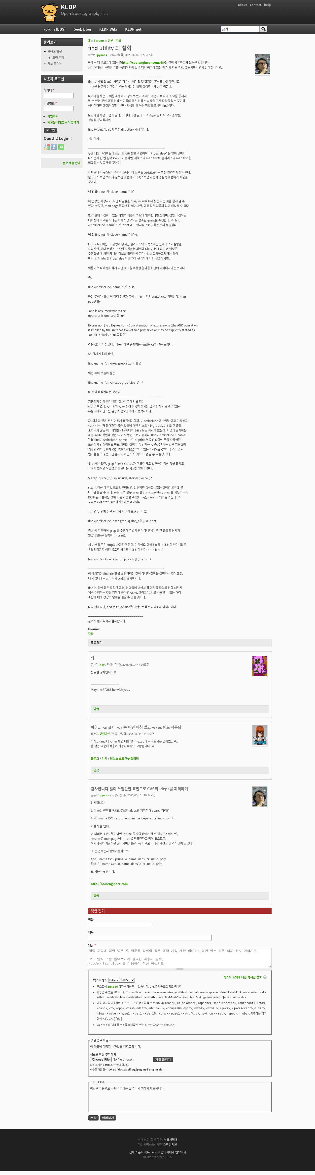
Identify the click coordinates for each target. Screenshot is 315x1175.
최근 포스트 (54, 63)
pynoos (102, 55)
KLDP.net (133, 29)
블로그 (95, 758)
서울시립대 (170, 1143)
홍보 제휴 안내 (71, 163)
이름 (91, 919)
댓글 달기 (97, 642)
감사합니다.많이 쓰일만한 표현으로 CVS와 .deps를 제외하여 (139, 789)
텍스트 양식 (100, 984)
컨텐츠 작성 (54, 52)
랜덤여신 (105, 734)
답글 (96, 709)
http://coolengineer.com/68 (143, 62)
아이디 (49, 90)
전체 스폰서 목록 (139, 1156)
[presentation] (128, 1104)
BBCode (112, 990)
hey (102, 664)
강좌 (118, 41)
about (242, 4)
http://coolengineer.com (109, 884)
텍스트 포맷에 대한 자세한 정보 (242, 981)
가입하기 (52, 116)
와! (93, 658)
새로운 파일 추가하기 (103, 1058)
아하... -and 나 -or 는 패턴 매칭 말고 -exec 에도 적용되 (136, 727)
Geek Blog (82, 29)
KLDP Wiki (108, 29)
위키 (104, 758)
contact (255, 4)
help (267, 4)
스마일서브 (170, 1148)
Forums (99, 41)
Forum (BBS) (54, 29)
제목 (91, 932)
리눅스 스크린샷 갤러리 (124, 758)
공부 (110, 41)
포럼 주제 (58, 57)
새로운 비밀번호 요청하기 (63, 122)
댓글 (92, 945)
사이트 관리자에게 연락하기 (169, 1156)
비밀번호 (50, 103)
